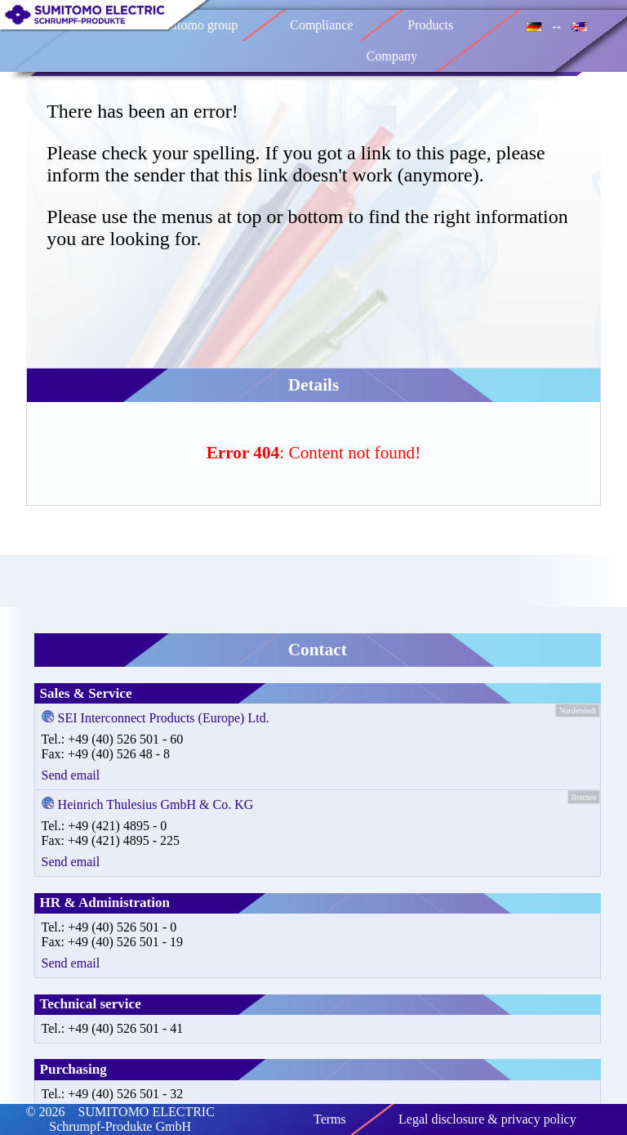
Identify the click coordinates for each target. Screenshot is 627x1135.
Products (430, 25)
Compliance (321, 25)
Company (392, 56)
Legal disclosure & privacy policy (487, 1119)
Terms (330, 1119)
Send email (71, 775)
